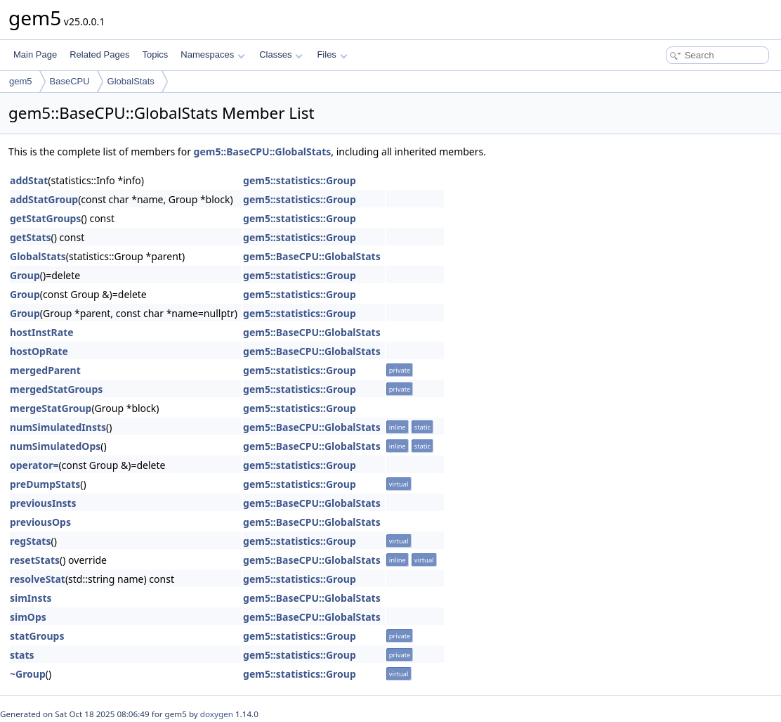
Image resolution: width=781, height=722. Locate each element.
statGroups (37, 636)
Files (332, 54)
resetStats (35, 560)
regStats (30, 541)
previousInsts (43, 503)
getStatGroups (45, 218)
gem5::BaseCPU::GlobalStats (263, 151)
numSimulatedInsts (58, 427)
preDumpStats (45, 484)
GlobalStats (131, 81)
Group (25, 275)
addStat (29, 180)
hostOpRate (39, 351)
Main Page (35, 54)
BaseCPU (70, 81)
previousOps (40, 522)
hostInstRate (42, 332)
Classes (281, 54)
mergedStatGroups (56, 389)
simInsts (31, 598)
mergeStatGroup (50, 408)
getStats (30, 237)
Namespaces (212, 54)
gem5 (20, 81)
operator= (34, 465)
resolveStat (37, 579)
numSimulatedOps (55, 446)
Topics (155, 54)
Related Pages (99, 54)
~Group (28, 674)
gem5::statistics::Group (299, 180)
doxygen (216, 714)
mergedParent (45, 370)
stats (22, 655)
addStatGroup (44, 199)
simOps (28, 617)
